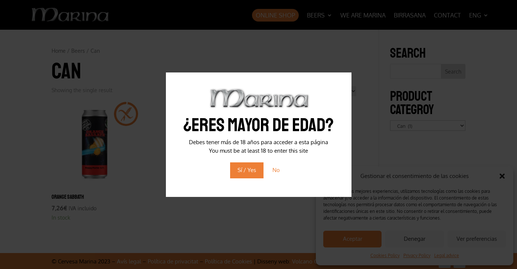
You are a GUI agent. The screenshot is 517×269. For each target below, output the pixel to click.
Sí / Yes (247, 170)
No (276, 170)
